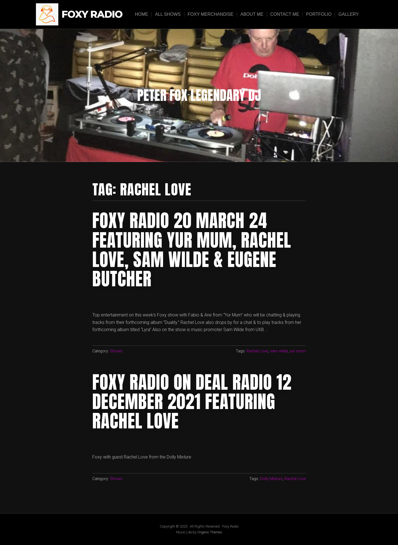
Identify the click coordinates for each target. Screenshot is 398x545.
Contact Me (284, 14)
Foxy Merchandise (211, 14)
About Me (251, 14)
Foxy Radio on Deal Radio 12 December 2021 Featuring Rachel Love (192, 401)
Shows (116, 351)
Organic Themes (209, 532)
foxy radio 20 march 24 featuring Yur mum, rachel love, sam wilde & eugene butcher (191, 249)
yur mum (298, 351)
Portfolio (318, 14)
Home (141, 14)
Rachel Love (257, 351)
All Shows (168, 14)
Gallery (348, 14)
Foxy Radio (92, 14)
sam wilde (279, 351)
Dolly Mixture (271, 478)
